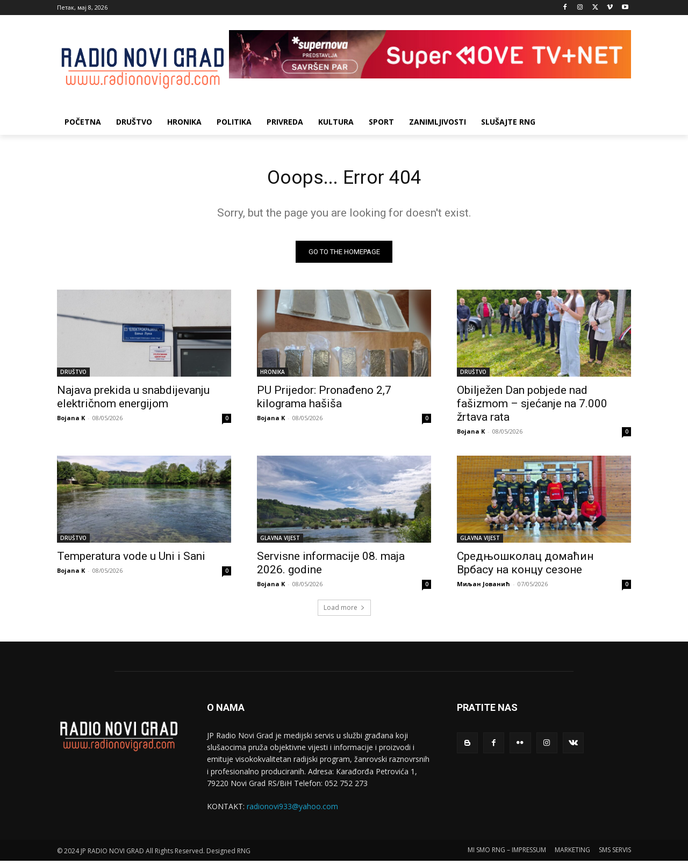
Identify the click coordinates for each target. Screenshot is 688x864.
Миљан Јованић (483, 587)
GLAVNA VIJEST (280, 541)
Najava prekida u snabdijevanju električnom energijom (133, 400)
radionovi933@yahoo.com (292, 810)
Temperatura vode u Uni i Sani (131, 559)
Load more (344, 610)
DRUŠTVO (73, 375)
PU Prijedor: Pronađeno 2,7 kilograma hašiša (324, 400)
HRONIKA (272, 375)
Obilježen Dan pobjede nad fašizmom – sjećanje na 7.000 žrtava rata (532, 407)
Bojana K (71, 421)
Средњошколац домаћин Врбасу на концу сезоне (525, 566)
